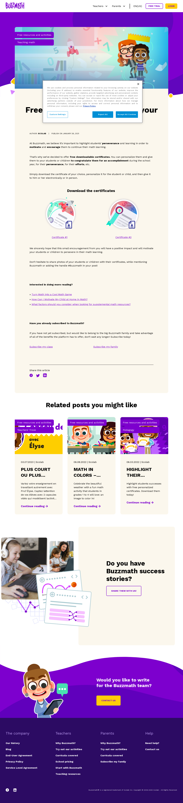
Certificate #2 (123, 237)
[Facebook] (9, 790)
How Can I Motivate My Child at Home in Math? (60, 299)
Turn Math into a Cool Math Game (52, 294)
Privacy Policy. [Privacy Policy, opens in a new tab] (89, 106)
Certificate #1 (60, 237)
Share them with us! (123, 591)
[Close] (138, 84)
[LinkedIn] (15, 790)
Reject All (103, 114)
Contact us (108, 700)
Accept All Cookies (126, 114)
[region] (93, 101)
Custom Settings (58, 114)
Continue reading (33, 506)
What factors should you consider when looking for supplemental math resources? (81, 304)
